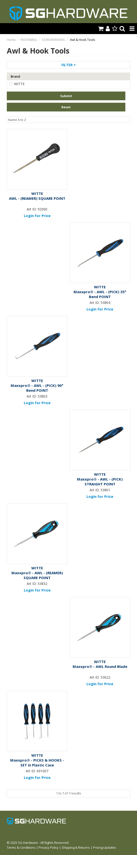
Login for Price (37, 215)
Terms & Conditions (21, 847)
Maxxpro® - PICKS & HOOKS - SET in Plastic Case (37, 762)
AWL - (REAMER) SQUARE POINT (37, 198)
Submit (66, 96)
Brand (15, 76)
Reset (66, 107)
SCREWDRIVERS (53, 39)
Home (11, 39)
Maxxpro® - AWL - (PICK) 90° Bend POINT (37, 388)
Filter (68, 65)
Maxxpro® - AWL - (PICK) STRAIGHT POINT (100, 481)
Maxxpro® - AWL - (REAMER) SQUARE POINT (37, 575)
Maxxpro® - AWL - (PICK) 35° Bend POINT (100, 294)
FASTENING (29, 39)
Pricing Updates (104, 847)
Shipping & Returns (76, 847)
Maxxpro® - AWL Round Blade (100, 666)
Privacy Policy (49, 847)
